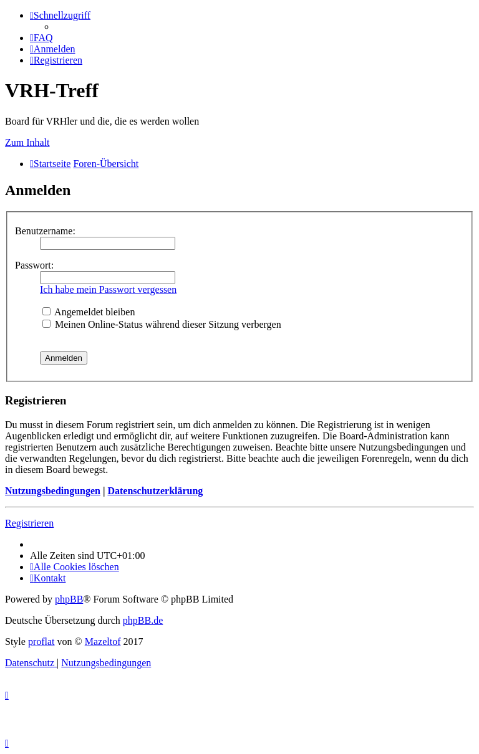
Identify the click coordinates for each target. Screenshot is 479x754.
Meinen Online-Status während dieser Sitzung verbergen (161, 324)
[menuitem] (41, 37)
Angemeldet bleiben (88, 312)
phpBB (69, 599)
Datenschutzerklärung (155, 490)
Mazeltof (103, 641)
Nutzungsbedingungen (52, 490)
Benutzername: (45, 231)
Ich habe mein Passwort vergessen (108, 289)
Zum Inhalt (27, 142)
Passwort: (34, 265)
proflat (41, 641)
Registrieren (29, 523)
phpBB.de (143, 620)
